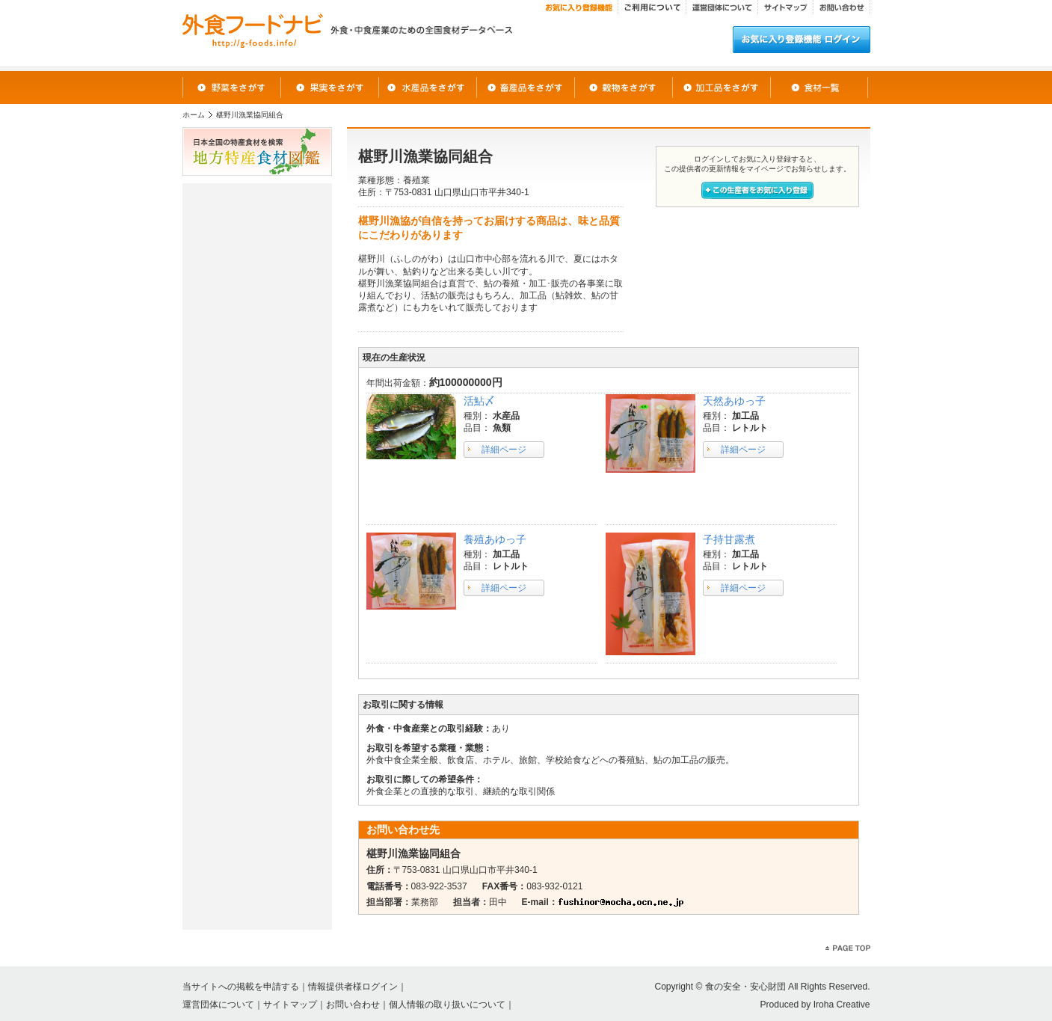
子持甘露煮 (729, 539)
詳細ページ (504, 449)
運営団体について (218, 1004)
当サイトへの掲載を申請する (240, 986)
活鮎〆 (479, 401)
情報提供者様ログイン (353, 986)
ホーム (193, 115)
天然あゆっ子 (734, 401)
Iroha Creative (841, 1004)
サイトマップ (290, 1004)
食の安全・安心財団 (745, 986)
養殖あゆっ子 (495, 539)
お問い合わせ (353, 1004)
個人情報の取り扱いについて (447, 1004)
